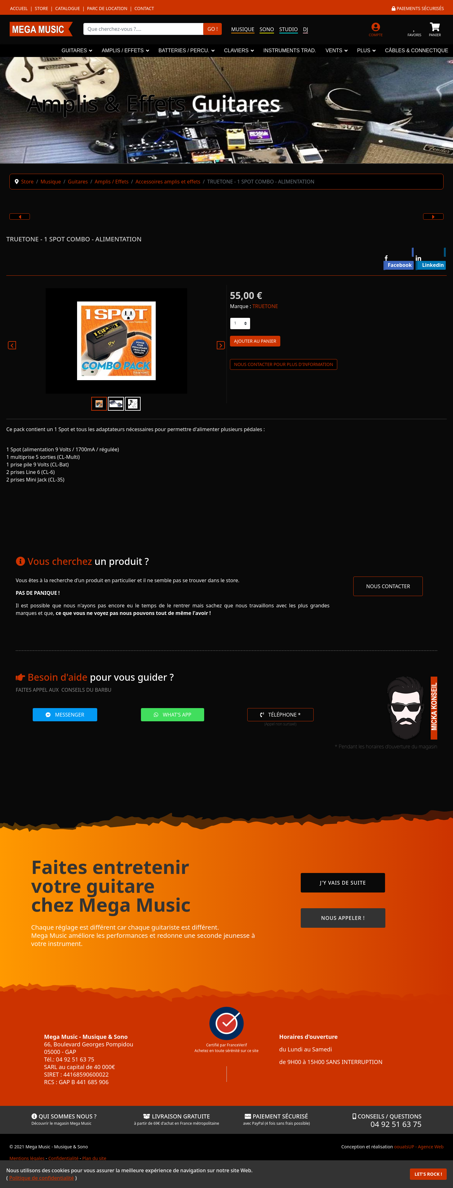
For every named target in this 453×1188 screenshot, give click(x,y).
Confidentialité (63, 1158)
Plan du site (94, 1158)
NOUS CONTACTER (388, 586)
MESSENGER (65, 714)
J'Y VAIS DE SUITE (343, 882)
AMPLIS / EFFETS (122, 50)
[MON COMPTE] (375, 28)
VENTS (334, 50)
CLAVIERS (236, 50)
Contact (144, 8)
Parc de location (107, 8)
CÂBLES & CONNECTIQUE (416, 50)
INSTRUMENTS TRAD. (289, 50)
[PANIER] (435, 28)
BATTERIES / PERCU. (184, 50)
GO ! (212, 28)
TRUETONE (265, 306)
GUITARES (74, 50)
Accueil (19, 8)
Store (41, 8)
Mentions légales (27, 1158)
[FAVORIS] (414, 28)
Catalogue (67, 8)
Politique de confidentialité (41, 1177)
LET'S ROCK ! (428, 1174)
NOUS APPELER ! (343, 918)
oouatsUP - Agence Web (419, 1147)
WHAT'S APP (172, 714)
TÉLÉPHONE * (280, 714)
